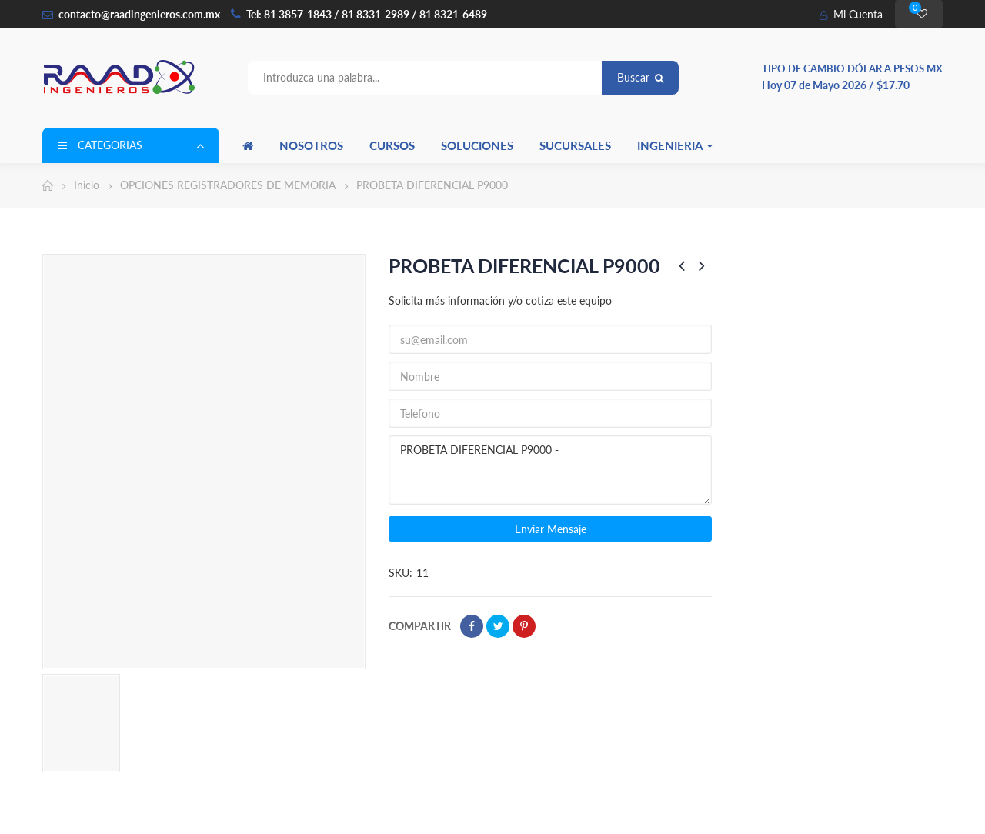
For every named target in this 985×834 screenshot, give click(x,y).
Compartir (471, 626)
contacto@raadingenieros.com (130, 14)
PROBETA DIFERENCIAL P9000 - (550, 470)
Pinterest (524, 626)
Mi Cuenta (851, 14)
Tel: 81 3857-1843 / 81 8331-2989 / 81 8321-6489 (366, 14)
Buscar (640, 77)
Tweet (497, 626)
